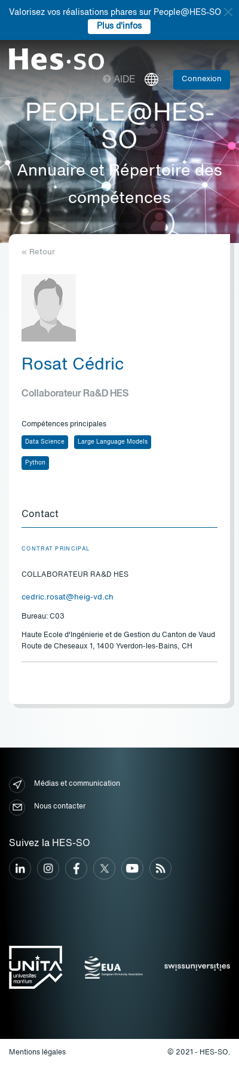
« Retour (38, 252)
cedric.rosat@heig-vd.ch (68, 597)
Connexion (202, 79)
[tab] (119, 515)
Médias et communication (64, 785)
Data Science (45, 442)
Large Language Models (113, 442)
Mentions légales (37, 1052)
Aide (119, 80)
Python (35, 463)
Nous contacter (47, 808)
